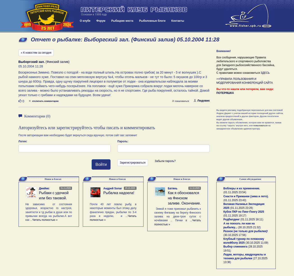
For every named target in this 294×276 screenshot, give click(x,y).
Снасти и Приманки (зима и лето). (246, 196)
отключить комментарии (43, 101)
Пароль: (122, 141)
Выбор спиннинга (235, 246)
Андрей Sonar (112, 188)
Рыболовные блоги (152, 20)
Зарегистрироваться (132, 162)
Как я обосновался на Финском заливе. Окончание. (184, 198)
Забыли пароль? (165, 161)
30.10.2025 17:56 (234, 235)
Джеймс (44, 188)
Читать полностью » (45, 219)
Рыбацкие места (122, 20)
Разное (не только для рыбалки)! (245, 231)
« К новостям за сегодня (36, 52)
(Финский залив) (44, 62)
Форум (100, 20)
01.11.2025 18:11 (251, 219)
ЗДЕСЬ (265, 72)
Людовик (202, 100)
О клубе (85, 20)
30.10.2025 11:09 (256, 242)
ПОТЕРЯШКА (225, 93)
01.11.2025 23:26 (241, 207)
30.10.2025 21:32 (249, 227)
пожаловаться (180, 101)
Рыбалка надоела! (118, 193)
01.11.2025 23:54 (234, 192)
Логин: (23, 141)
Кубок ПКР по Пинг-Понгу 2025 (243, 211)
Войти (101, 164)
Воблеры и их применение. (241, 188)
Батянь (173, 188)
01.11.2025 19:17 (234, 215)
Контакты (177, 20)
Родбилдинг (231, 219)
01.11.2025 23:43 (234, 200)
